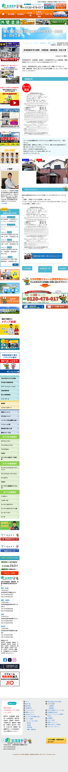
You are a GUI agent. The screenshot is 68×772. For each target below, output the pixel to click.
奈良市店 (29, 727)
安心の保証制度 (5, 395)
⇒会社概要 (4, 203)
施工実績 (11, 14)
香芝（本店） (5, 588)
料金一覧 (48, 14)
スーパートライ (5, 513)
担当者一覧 (29, 14)
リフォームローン (6, 407)
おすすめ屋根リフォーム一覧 (55, 710)
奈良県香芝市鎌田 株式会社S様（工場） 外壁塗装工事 (9, 235)
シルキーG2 (4, 500)
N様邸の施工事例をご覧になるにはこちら (44, 256)
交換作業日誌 (5, 390)
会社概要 (49, 718)
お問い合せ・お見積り (9, 573)
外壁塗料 (51, 706)
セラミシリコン (5, 441)
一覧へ (15, 264)
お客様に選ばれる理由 (39, 14)
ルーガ (3, 517)
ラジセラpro (5, 449)
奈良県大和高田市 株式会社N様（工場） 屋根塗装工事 (9, 243)
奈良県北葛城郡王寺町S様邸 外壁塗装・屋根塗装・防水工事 (9, 251)
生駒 (2, 614)
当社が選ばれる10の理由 (8, 378)
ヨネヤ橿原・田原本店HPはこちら (56, 740)
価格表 (3, 403)
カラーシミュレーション (8, 386)
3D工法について (6, 416)
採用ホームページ (52, 722)
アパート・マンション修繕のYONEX (55, 715)
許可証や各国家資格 (7, 382)
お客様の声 (28, 708)
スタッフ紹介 (51, 720)
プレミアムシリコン (7, 445)
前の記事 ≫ (63, 268)
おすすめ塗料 (51, 704)
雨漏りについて (5, 412)
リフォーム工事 (5, 424)
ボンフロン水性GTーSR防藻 (9, 458)
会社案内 (20, 14)
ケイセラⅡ (4, 478)
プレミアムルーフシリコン (9, 474)
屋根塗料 (51, 708)
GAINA (3, 453)
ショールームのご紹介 (60, 14)
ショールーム (5, 399)
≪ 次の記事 (27, 268)
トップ (3, 14)
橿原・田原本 (5, 600)
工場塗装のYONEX (52, 712)
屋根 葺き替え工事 (6, 428)
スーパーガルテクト (7, 504)
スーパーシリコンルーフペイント (9, 228)
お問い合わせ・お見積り (54, 724)
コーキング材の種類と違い (9, 420)
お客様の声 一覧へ (45, 269)
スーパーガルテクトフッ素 (9, 508)
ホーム (27, 702)
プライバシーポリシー (53, 727)
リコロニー (4, 496)
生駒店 (29, 725)
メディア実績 (29, 719)
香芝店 (29, 723)
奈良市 (3, 626)
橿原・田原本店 (31, 729)
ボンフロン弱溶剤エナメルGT (9, 487)
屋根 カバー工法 (6, 432)
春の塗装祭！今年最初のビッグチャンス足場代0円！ (9, 220)
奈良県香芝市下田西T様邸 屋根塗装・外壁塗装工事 (10, 260)
